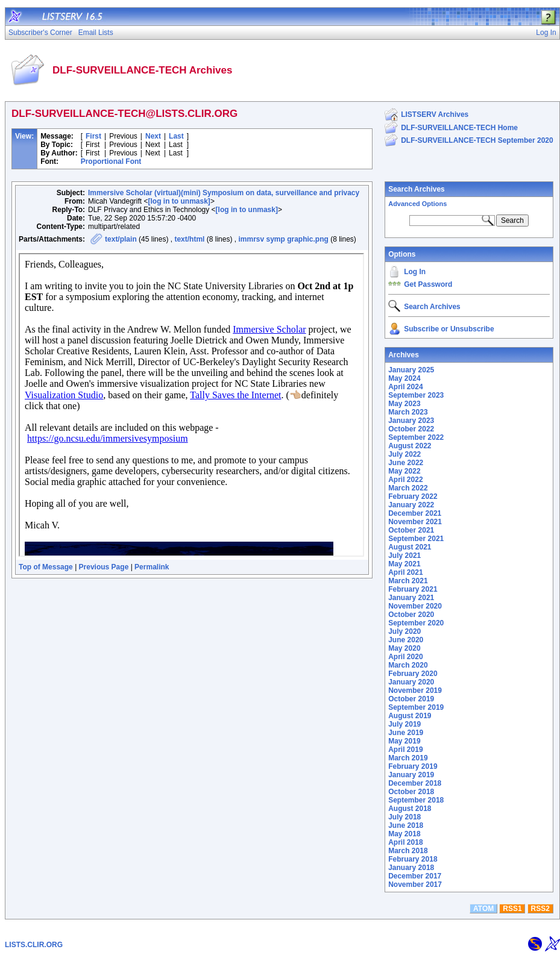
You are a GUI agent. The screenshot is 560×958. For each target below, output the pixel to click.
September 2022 (416, 437)
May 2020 (404, 648)
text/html (189, 239)
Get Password (428, 284)
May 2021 (404, 564)
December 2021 (414, 513)
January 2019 (411, 775)
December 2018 (414, 783)
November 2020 (415, 606)
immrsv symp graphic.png (283, 239)
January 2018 (411, 867)
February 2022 (412, 496)
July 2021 (404, 555)
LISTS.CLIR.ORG (34, 945)
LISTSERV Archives (434, 114)
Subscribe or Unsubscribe (449, 329)
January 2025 (411, 370)
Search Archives (416, 189)
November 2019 (415, 690)
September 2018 (416, 800)
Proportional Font (111, 161)
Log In (415, 272)
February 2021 (412, 589)
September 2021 (416, 538)
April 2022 (405, 479)
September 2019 (416, 707)
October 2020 (411, 614)
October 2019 (411, 699)
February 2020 (412, 673)
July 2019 (404, 724)
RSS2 (540, 908)
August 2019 (409, 716)
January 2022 (411, 505)
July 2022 (404, 454)
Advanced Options (417, 203)
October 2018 (411, 791)
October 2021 (411, 530)
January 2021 (411, 597)
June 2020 (405, 640)
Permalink (151, 567)
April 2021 (405, 572)
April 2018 (405, 842)
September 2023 (416, 395)
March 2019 (407, 758)
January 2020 (411, 682)
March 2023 (407, 412)
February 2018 (412, 859)
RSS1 (512, 908)
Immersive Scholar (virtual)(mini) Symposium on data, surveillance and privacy (223, 193)
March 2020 (407, 665)
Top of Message (46, 567)
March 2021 (407, 581)
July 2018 (404, 817)
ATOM (483, 908)
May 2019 (404, 741)
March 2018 (407, 851)
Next (153, 136)
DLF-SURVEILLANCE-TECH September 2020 (477, 140)
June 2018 (405, 825)
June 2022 (405, 463)
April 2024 (405, 387)
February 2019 (412, 766)
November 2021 (415, 522)
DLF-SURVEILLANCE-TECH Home (459, 128)
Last (176, 136)
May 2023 (404, 403)
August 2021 (409, 547)
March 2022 (407, 488)
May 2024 (404, 378)
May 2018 (404, 834)
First (93, 136)
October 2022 (411, 429)
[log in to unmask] (179, 201)
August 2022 (409, 446)
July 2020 (404, 631)
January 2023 (411, 420)
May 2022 (404, 471)
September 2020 (416, 623)
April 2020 (405, 657)
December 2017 (414, 876)
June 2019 (405, 732)
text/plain (121, 239)
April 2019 (405, 749)
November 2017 (415, 884)
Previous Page (104, 567)
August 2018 (409, 808)
